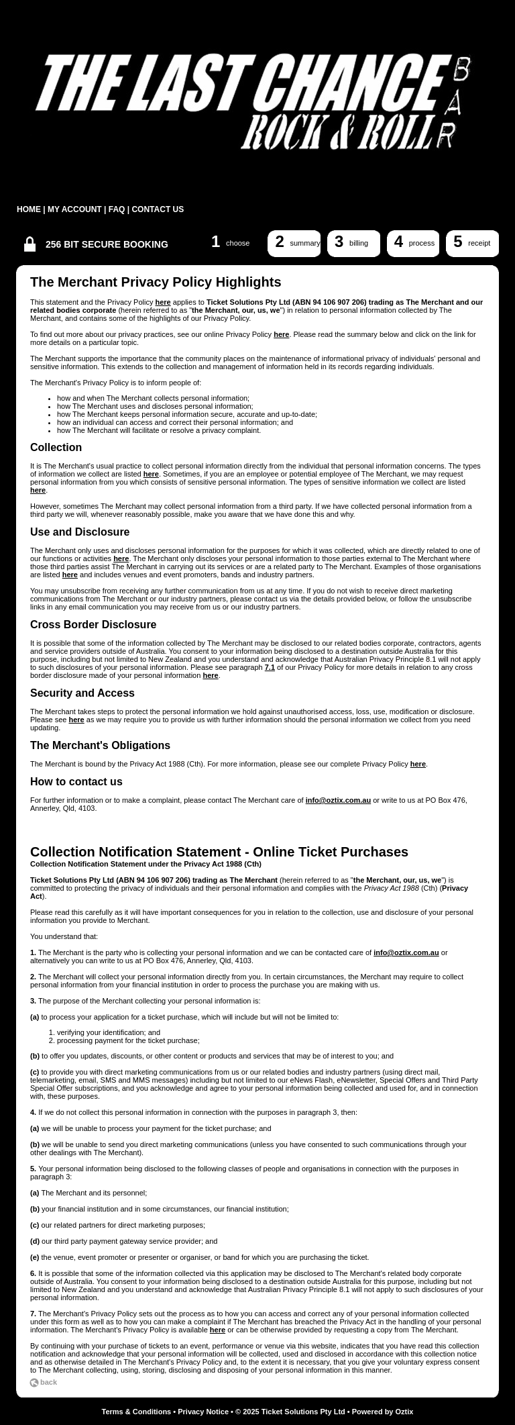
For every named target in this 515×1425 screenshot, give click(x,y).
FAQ (117, 209)
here (162, 302)
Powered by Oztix (383, 1412)
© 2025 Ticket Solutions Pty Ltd (290, 1412)
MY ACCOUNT (75, 209)
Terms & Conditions (137, 1412)
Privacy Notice (203, 1412)
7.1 (270, 667)
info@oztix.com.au (338, 800)
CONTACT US (157, 209)
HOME (29, 209)
